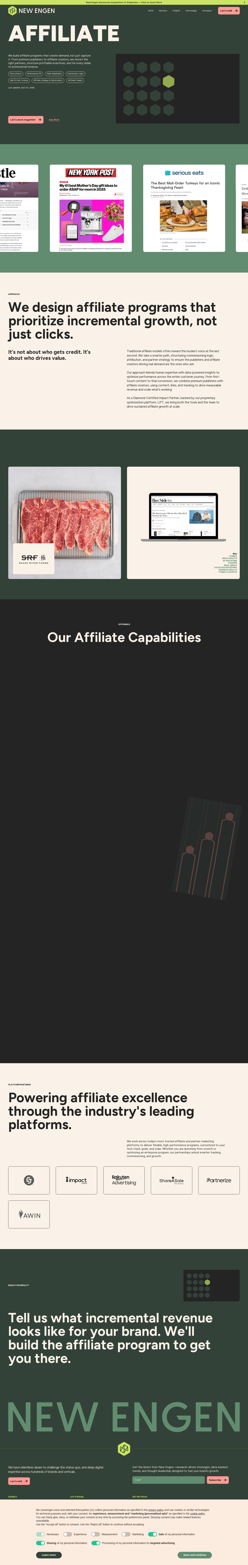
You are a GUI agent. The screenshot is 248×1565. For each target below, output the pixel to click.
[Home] (31, 11)
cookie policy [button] (197, 1513)
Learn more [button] (49, 1554)
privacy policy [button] (156, 1509)
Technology (191, 10)
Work (150, 10)
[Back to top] (124, 1417)
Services (163, 10)
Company (207, 10)
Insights (176, 10)
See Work (54, 119)
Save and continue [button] (194, 1554)
